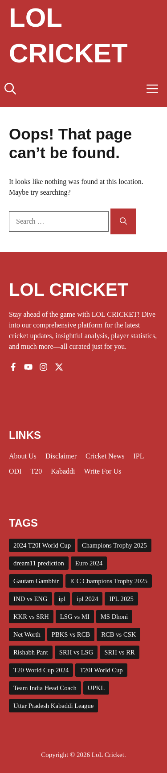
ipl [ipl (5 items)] (62, 598)
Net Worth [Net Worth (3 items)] (27, 634)
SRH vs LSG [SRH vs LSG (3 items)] (76, 652)
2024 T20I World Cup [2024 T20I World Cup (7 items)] (42, 545)
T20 (36, 471)
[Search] (123, 221)
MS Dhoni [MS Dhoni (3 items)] (114, 616)
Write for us (102, 471)
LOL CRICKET (68, 289)
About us (23, 456)
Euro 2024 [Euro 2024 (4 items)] (88, 563)
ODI (15, 471)
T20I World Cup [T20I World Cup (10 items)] (101, 670)
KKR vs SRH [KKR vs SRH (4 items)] (31, 616)
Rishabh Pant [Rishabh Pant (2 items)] (30, 652)
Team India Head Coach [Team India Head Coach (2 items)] (45, 687)
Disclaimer (61, 456)
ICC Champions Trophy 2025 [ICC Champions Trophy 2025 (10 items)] (108, 581)
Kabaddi (63, 471)
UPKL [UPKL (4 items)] (96, 687)
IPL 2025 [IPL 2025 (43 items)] (121, 598)
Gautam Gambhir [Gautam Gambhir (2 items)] (36, 581)
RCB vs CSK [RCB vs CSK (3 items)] (118, 634)
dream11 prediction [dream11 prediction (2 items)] (38, 563)
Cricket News (105, 456)
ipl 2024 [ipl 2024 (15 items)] (87, 598)
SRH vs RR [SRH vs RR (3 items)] (119, 652)
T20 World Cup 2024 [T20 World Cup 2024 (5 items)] (41, 670)
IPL (139, 456)
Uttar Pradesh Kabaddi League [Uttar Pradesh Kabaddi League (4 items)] (53, 705)
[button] (10, 89)
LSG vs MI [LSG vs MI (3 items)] (75, 616)
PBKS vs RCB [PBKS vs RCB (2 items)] (71, 634)
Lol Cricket (68, 35)
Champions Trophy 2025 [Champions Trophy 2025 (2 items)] (114, 545)
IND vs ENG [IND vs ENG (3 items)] (30, 598)
